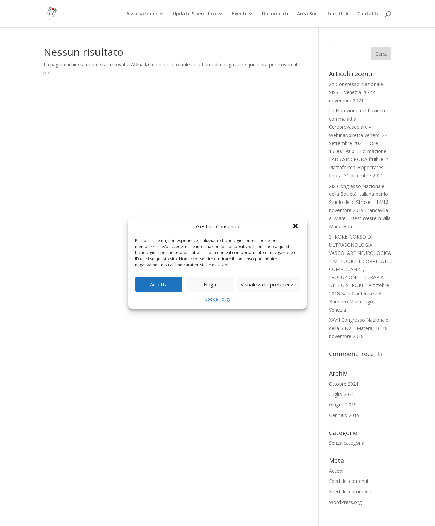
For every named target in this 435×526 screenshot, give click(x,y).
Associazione (141, 14)
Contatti (367, 14)
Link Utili (338, 14)
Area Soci (308, 14)
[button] (296, 227)
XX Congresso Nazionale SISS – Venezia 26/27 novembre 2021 (356, 92)
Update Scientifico (194, 14)
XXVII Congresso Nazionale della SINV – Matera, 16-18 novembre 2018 (358, 328)
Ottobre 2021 (344, 384)
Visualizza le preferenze (268, 284)
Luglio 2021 (341, 394)
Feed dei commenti (350, 491)
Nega (210, 284)
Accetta (159, 284)
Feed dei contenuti (349, 481)
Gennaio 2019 (344, 415)
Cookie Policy (217, 299)
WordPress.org (345, 502)
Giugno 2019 (343, 404)
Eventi (239, 14)
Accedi (336, 471)
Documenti (275, 14)
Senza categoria (346, 443)
